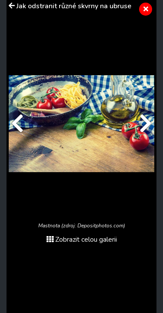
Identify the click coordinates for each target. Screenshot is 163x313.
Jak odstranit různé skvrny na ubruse (74, 6)
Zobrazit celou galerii (82, 239)
